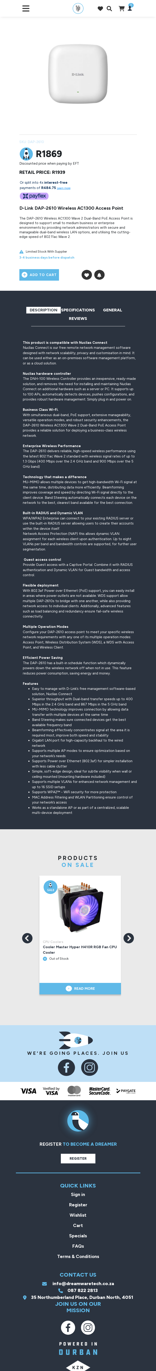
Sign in (78, 1194)
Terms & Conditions (78, 1256)
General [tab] (112, 310)
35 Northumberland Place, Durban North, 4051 (78, 1297)
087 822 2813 (78, 1290)
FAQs (78, 1246)
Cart (78, 1225)
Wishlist (78, 1215)
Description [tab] (43, 310)
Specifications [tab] (78, 310)
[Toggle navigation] (25, 8)
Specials (78, 1235)
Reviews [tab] (78, 318)
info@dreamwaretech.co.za (78, 1283)
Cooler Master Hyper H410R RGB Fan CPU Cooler (80, 950)
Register (78, 1159)
